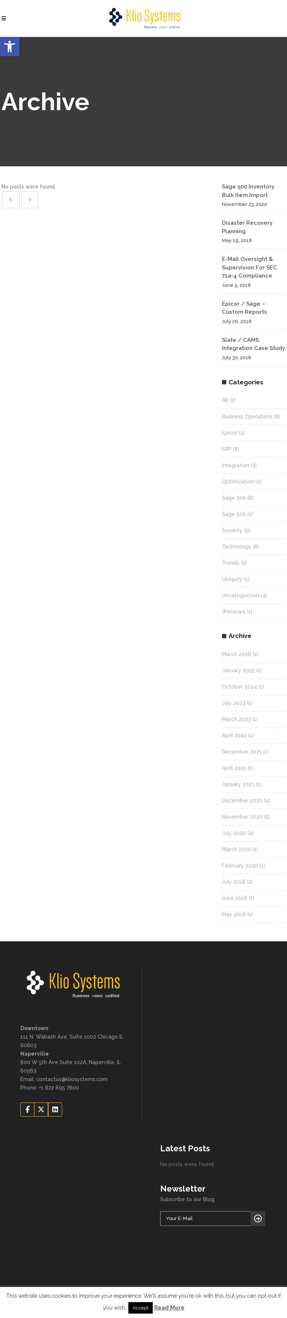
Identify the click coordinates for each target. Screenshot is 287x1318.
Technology (236, 547)
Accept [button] (140, 1308)
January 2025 (238, 670)
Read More (169, 1307)
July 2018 (234, 882)
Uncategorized (240, 595)
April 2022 (234, 735)
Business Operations (247, 416)
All (225, 400)
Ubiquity (232, 579)
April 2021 (234, 768)
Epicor (229, 433)
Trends (230, 563)
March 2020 (236, 849)
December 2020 (242, 801)
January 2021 (238, 784)
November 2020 (242, 817)
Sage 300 (234, 498)
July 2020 (234, 833)
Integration (235, 465)
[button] (9, 46)
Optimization (238, 482)
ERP (227, 449)
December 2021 (242, 752)
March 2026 (236, 654)
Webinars (233, 612)
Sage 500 (234, 514)
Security (232, 530)
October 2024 (239, 687)
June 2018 (234, 898)
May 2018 (234, 914)
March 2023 (236, 719)
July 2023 (234, 703)
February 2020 (240, 866)
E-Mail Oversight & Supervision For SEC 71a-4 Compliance (249, 267)
